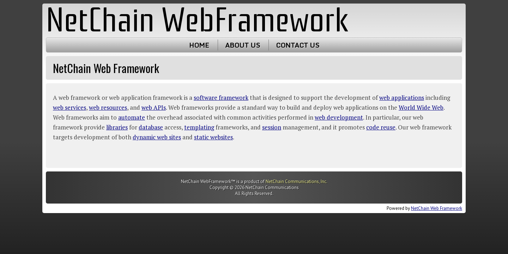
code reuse (380, 127)
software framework (221, 97)
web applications (401, 97)
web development (339, 117)
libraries (117, 127)
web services (69, 107)
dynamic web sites (157, 137)
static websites (213, 137)
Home (199, 45)
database (151, 127)
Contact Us (297, 45)
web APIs (153, 107)
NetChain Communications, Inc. (296, 182)
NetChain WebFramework (197, 20)
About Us (242, 45)
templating (199, 127)
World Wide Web (421, 107)
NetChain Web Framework (436, 208)
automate (131, 117)
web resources (108, 107)
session (271, 127)
